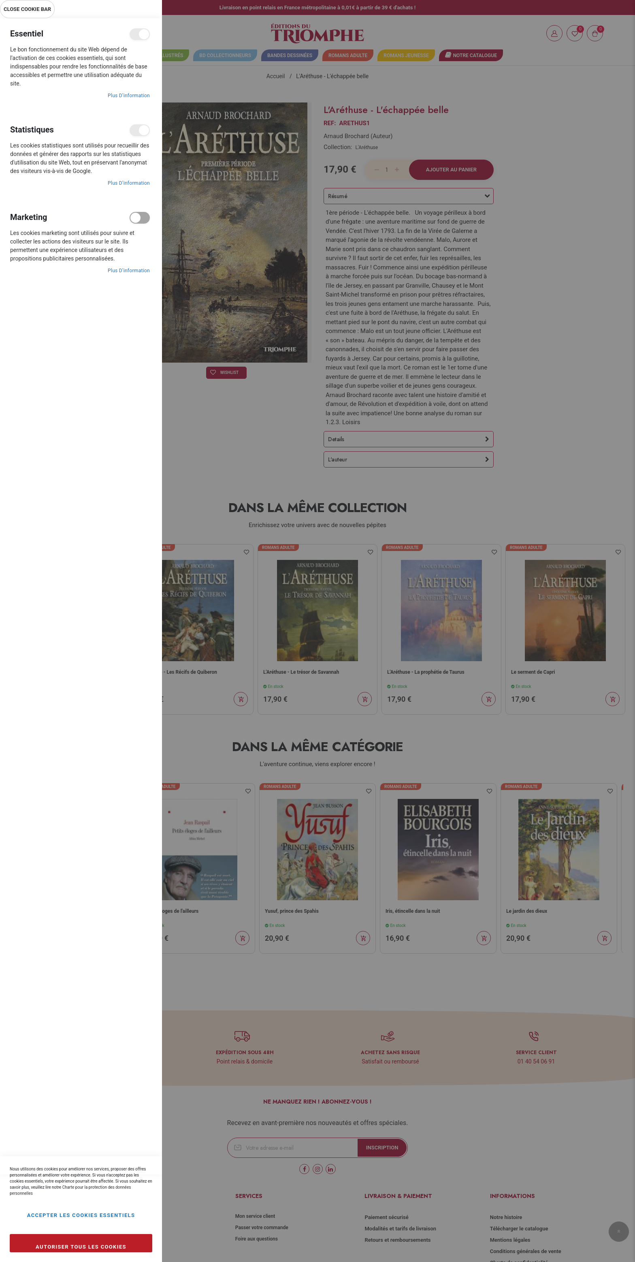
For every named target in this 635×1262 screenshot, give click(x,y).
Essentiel (140, 34)
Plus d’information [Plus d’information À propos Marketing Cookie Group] (129, 270)
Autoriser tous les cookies (81, 1247)
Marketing (140, 218)
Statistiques (140, 130)
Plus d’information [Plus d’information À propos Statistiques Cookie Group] (129, 183)
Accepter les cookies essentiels (81, 1215)
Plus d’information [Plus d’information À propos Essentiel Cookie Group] (129, 95)
